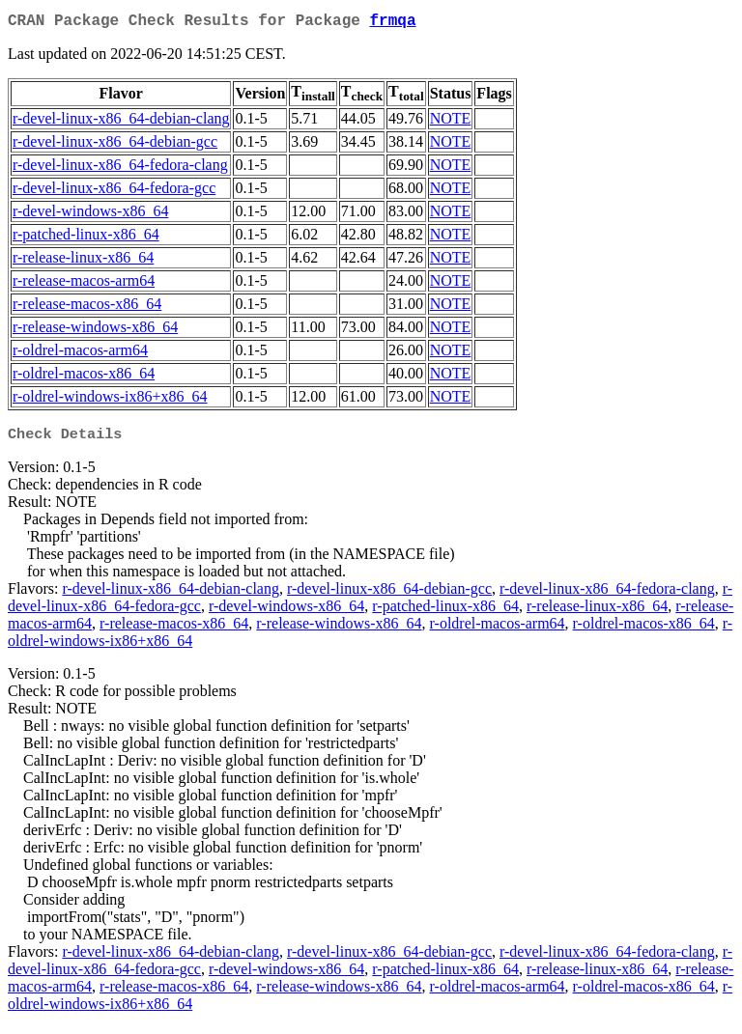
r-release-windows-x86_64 (95, 330)
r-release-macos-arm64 (84, 284)
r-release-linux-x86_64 (83, 261)
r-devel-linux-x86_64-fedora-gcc (114, 191)
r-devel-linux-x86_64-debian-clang (121, 122)
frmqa (392, 23)
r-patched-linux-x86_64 (86, 238)
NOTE (450, 122)
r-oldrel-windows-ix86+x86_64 (110, 400)
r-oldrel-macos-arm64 (80, 354)
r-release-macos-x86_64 (87, 307)
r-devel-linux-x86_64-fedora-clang (120, 168)
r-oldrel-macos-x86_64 (84, 377)
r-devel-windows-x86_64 (90, 215)
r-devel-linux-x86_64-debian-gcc (115, 145)
